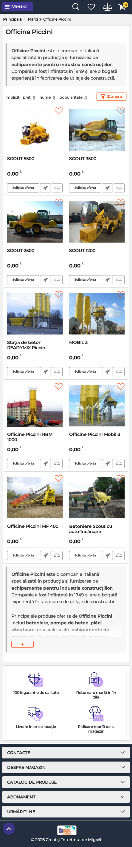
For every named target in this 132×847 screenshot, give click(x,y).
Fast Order (45, 187)
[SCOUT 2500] (35, 222)
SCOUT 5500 (20, 158)
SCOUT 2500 (20, 250)
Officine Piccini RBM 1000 (29, 437)
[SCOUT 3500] (97, 130)
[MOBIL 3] (97, 314)
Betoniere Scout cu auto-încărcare (90, 529)
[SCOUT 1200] (97, 222)
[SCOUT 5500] (35, 130)
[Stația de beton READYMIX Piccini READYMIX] (35, 314)
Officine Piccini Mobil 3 (94, 434)
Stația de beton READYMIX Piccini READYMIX (27, 348)
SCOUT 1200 (82, 250)
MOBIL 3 (78, 342)
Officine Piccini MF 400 (32, 526)
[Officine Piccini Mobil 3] (97, 406)
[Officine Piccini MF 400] (35, 498)
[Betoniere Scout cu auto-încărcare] (97, 498)
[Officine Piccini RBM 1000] (35, 406)
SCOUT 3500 (82, 158)
